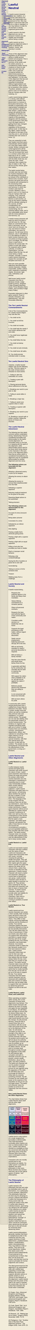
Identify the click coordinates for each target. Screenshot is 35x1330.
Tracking (4, 47)
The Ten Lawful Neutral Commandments (18, 306)
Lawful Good (4, 4)
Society (5, 20)
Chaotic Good (4, 10)
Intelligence (5, 44)
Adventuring (6, 18)
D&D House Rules (4, 67)
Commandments (7, 16)
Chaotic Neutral (4, 28)
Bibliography (6, 50)
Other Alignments (6, 22)
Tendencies (5, 46)
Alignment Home (5, 1)
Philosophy (6, 23)
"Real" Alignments (5, 54)
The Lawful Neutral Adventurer (16, 428)
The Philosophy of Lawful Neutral (16, 1181)
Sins (4, 17)
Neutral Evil (4, 34)
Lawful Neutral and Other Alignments (16, 757)
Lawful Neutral (4, 13)
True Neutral (4, 25)
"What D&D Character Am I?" (5, 60)
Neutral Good (4, 7)
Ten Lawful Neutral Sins (18, 361)
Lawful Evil (4, 31)
